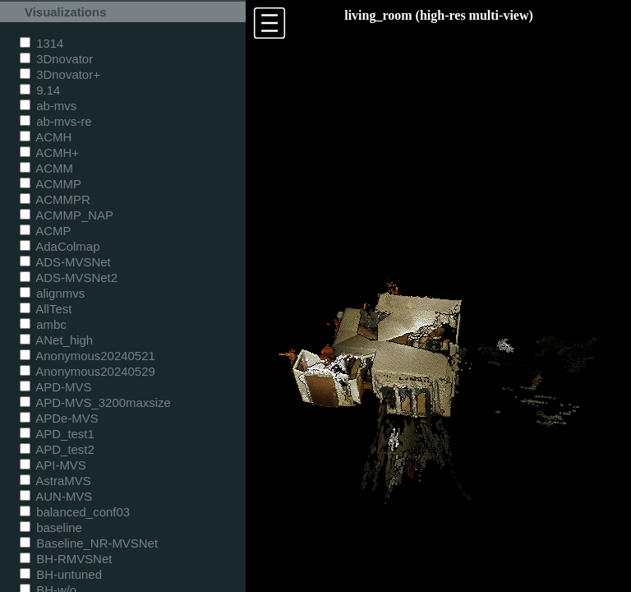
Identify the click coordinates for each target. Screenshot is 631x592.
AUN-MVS (56, 496)
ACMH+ (49, 153)
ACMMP (50, 184)
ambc (43, 324)
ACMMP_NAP (66, 215)
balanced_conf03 (75, 512)
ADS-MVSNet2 (68, 277)
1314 (41, 43)
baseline (51, 527)
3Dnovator (56, 59)
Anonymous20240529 (87, 371)
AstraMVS (55, 481)
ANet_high (56, 340)
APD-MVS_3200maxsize (95, 402)
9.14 (40, 90)
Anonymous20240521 (87, 356)
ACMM (46, 168)
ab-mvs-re (55, 121)
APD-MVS (55, 387)
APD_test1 (57, 434)
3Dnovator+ (60, 74)
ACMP (45, 231)
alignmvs (52, 293)
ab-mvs (48, 106)
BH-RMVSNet (66, 559)
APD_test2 (57, 449)
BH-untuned (61, 574)
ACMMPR (55, 199)
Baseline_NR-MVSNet (89, 543)
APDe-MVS (59, 418)
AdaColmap (59, 246)
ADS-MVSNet (65, 262)
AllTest (45, 309)
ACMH (45, 137)
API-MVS (53, 465)
